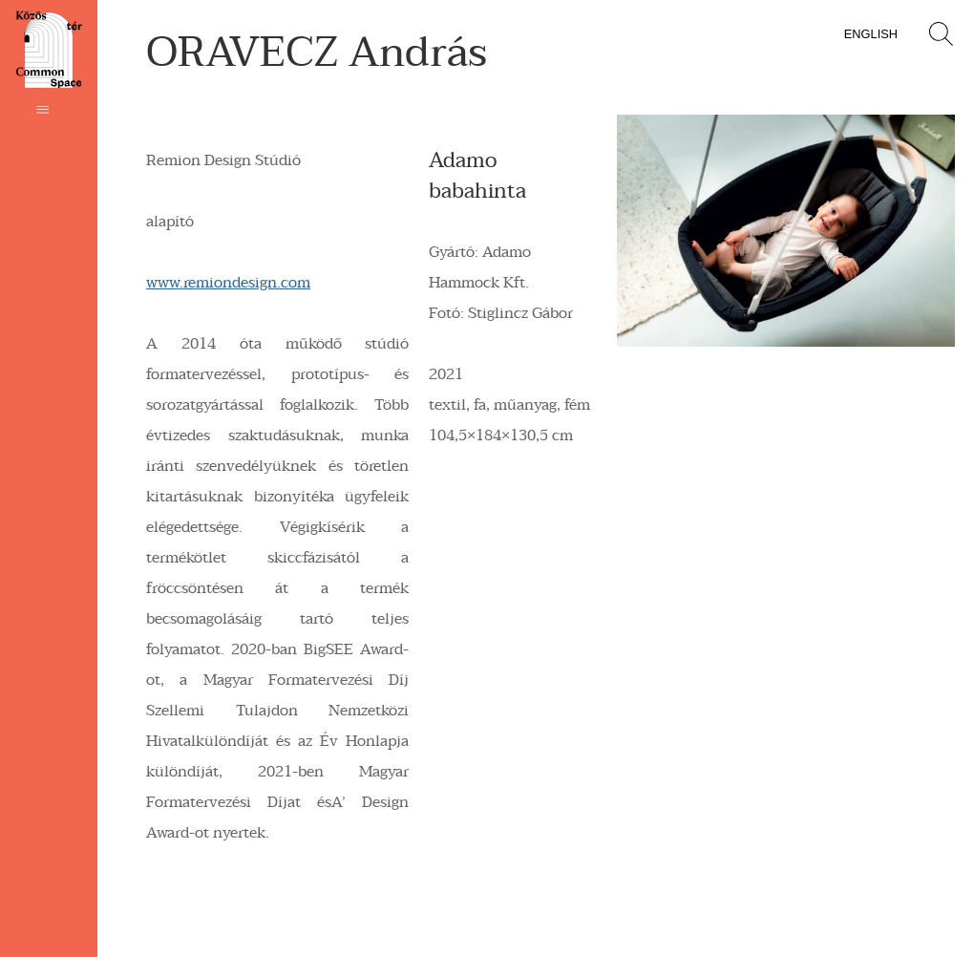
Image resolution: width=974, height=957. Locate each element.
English (871, 34)
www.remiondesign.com (228, 282)
